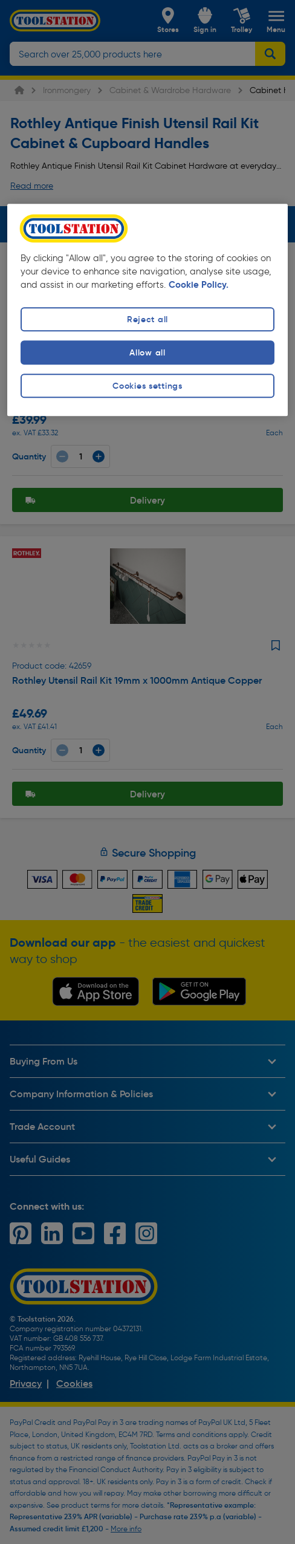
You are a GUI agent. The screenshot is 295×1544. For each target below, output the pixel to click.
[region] (147, 310)
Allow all (147, 352)
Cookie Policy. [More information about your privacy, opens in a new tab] (199, 284)
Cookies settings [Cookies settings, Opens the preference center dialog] (147, 386)
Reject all (147, 319)
